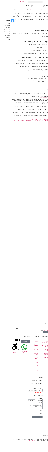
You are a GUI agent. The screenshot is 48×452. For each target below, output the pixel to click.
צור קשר (44, 371)
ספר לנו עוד (29, 402)
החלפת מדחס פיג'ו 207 (40, 120)
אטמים (25, 341)
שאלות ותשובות (44, 365)
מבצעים (44, 369)
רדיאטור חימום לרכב (34, 350)
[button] (24, 2)
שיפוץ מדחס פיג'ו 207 (40, 122)
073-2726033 (12, 1)
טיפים (45, 362)
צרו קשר (45, 25)
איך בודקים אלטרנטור (24, 344)
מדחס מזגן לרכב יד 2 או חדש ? (24, 369)
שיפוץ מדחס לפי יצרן (37, 9)
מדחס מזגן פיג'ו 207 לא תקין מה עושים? (39, 91)
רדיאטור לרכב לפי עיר (34, 346)
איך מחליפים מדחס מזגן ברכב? (24, 349)
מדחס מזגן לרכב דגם (23, 120)
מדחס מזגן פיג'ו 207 (15, 120)
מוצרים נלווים (43, 359)
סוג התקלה (28, 398)
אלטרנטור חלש (25, 354)
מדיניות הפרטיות (35, 330)
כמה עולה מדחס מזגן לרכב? (41, 111)
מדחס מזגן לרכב (31, 120)
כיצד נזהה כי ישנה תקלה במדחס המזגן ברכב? (38, 97)
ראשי (44, 9)
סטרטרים (44, 356)
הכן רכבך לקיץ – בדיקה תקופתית (24, 358)
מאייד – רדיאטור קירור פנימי (24, 364)
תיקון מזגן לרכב (44, 347)
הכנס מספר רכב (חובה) (26, 388)
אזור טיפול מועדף (20, 398)
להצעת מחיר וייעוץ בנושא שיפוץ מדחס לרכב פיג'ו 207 (34, 119)
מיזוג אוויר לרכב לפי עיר (34, 342)
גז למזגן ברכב (34, 357)
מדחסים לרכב (43, 350)
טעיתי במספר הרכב (29, 413)
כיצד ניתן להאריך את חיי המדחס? (40, 105)
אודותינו (44, 344)
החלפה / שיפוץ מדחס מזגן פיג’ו (25, 9)
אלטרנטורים (43, 353)
